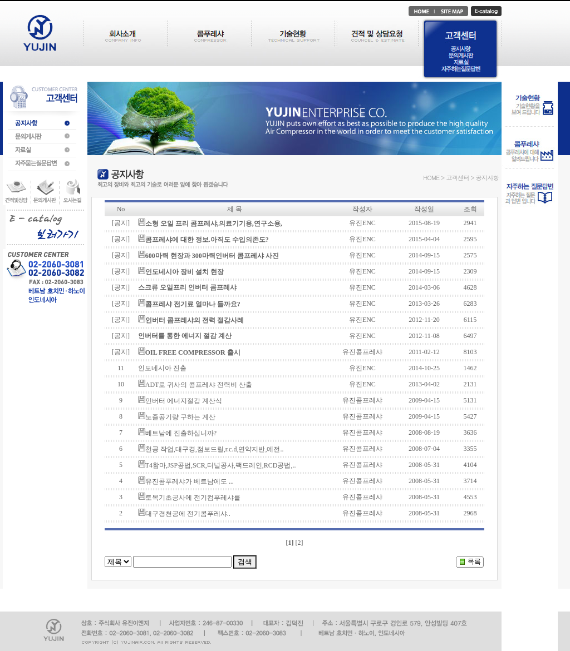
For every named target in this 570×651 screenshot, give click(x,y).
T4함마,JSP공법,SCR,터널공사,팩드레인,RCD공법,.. (220, 465)
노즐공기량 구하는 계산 (180, 417)
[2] (299, 542)
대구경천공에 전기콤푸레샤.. (187, 514)
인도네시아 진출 (162, 368)
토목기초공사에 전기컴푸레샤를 (192, 497)
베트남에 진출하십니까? (181, 433)
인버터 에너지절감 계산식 (183, 401)
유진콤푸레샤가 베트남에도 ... (189, 481)
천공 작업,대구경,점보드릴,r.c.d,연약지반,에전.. (214, 449)
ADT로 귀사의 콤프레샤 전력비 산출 (199, 385)
